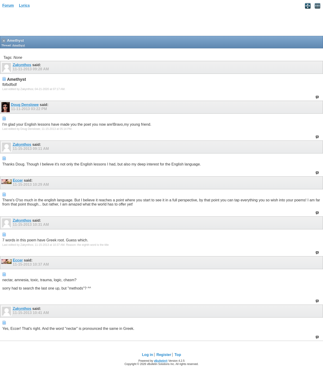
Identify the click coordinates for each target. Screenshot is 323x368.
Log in (147, 355)
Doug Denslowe (25, 105)
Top (178, 355)
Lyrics (24, 5)
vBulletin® (161, 360)
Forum (8, 5)
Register (163, 355)
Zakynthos (22, 65)
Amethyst (18, 45)
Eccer (18, 180)
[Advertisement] (37, 23)
